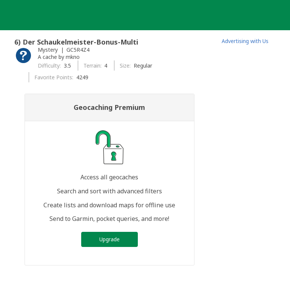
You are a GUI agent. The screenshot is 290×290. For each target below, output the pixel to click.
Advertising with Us (245, 41)
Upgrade (109, 239)
